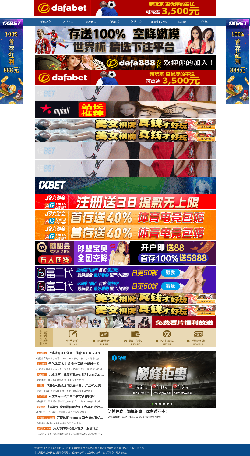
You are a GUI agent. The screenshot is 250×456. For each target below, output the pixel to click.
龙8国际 (41, 407)
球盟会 (40, 385)
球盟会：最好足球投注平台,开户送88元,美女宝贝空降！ (65, 390)
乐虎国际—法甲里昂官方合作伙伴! (71, 396)
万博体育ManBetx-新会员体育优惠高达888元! (87, 417)
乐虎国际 (42, 396)
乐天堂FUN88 (44, 428)
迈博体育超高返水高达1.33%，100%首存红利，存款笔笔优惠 (68, 358)
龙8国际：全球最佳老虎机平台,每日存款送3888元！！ (64, 412)
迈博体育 (42, 353)
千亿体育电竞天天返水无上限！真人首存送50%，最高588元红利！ (70, 369)
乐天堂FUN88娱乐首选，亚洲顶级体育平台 (82, 428)
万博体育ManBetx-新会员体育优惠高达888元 (59, 423)
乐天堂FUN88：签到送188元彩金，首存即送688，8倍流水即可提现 (71, 434)
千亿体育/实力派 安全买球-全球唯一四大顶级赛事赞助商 (86, 363)
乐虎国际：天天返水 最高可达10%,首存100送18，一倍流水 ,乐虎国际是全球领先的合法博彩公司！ (86, 401)
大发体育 (42, 374)
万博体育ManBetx (46, 417)
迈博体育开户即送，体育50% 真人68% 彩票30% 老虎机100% (89, 353)
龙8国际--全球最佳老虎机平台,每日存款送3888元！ (81, 407)
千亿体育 (42, 364)
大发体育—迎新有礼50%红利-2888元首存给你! (79, 374)
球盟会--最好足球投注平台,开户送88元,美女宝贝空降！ (82, 385)
